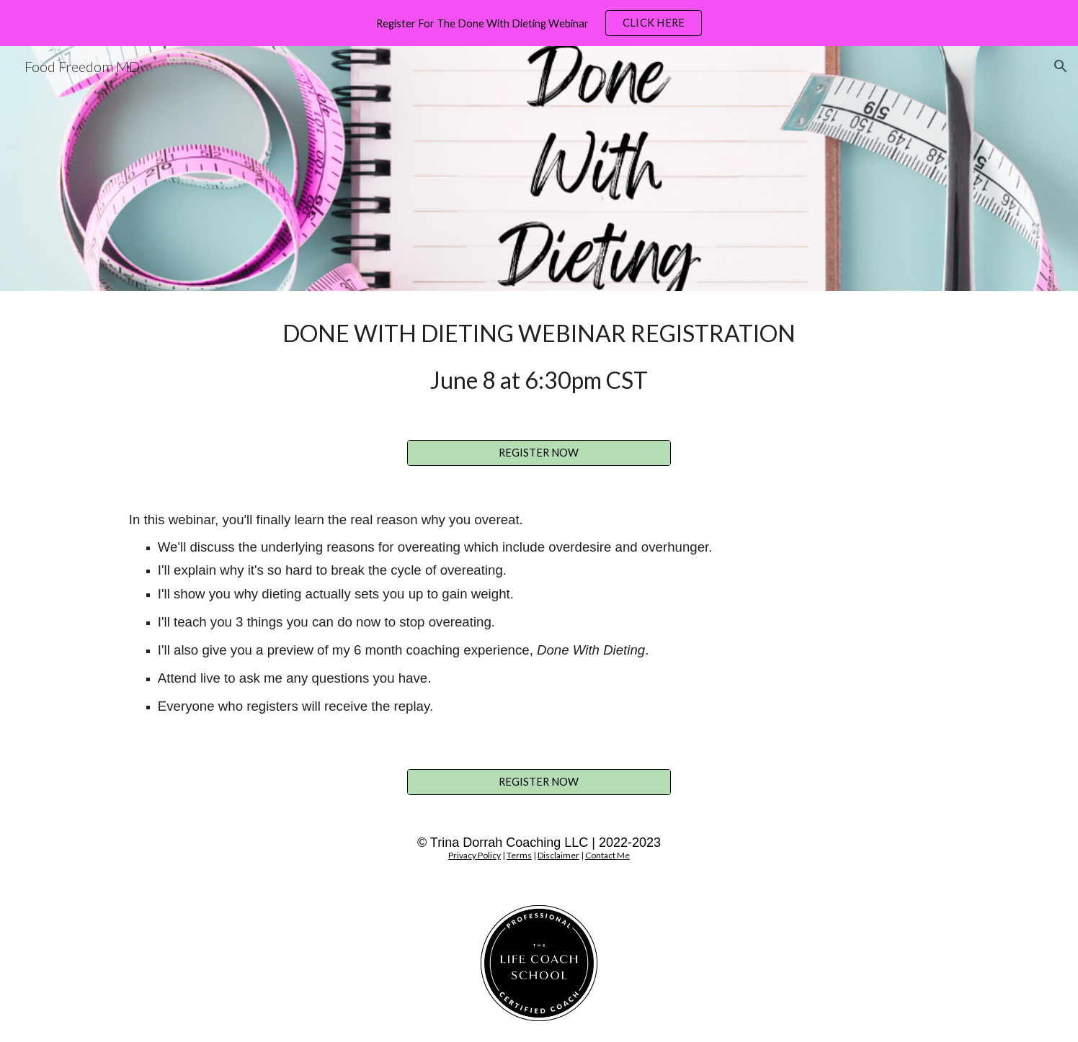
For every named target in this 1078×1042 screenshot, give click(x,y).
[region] (539, 23)
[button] (1060, 66)
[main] (539, 356)
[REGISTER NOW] (538, 453)
